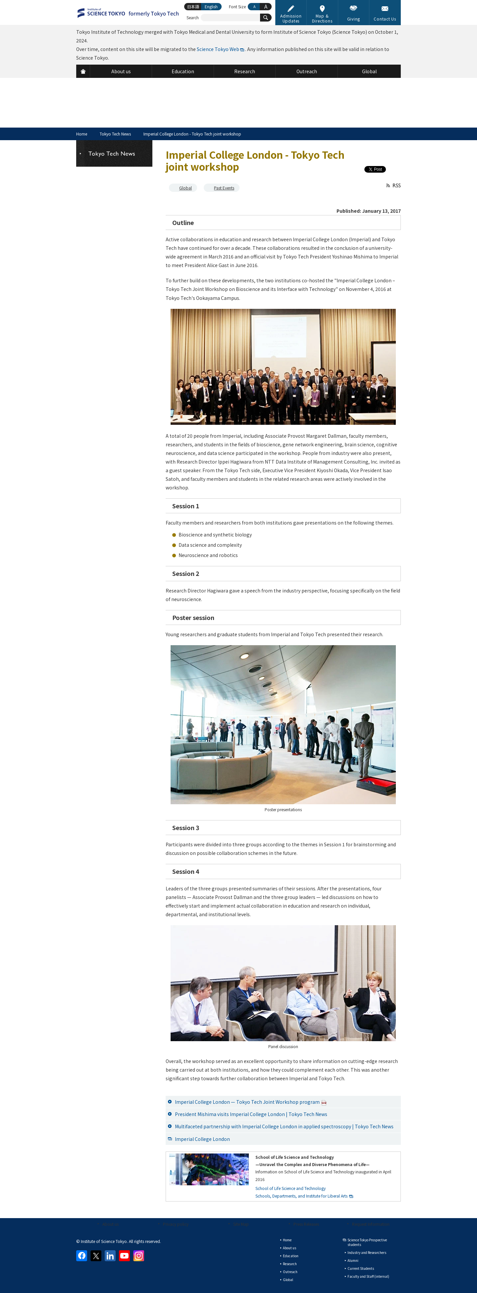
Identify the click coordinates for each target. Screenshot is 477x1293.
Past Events (224, 188)
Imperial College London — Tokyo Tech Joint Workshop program (251, 1101)
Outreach (290, 1271)
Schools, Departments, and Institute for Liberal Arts (301, 1196)
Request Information (371, 1224)
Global (185, 188)
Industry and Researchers (366, 1252)
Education (290, 1255)
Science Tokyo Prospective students (367, 1242)
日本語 (193, 6)
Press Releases (306, 1224)
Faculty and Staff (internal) (368, 1276)
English (211, 6)
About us (110, 1224)
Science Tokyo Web (218, 49)
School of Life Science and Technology (290, 1188)
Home (81, 134)
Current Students (360, 1268)
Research (290, 1263)
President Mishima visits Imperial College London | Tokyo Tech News (251, 1114)
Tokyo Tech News (115, 134)
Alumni (352, 1260)
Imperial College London (202, 1139)
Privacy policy (175, 1224)
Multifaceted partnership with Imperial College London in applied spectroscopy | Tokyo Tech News (284, 1126)
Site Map (241, 1224)
